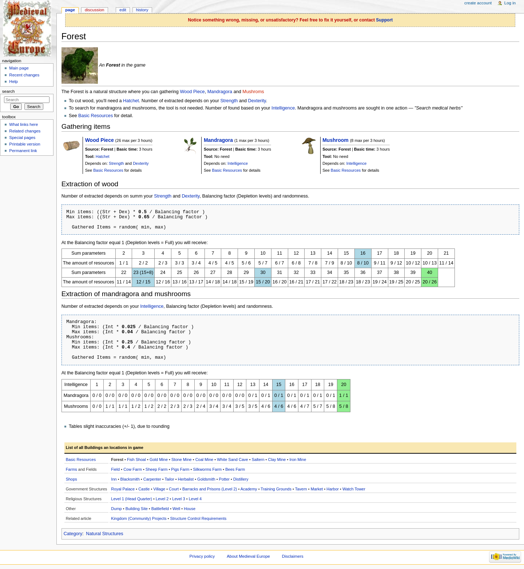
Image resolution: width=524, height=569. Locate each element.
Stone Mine (181, 459)
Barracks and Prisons (201, 489)
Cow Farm (132, 469)
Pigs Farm (180, 469)
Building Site (137, 508)
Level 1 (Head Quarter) (131, 499)
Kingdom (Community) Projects (138, 518)
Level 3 (178, 499)
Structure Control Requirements (198, 518)
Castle (144, 489)
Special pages (22, 137)
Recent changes (24, 75)
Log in (510, 3)
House (189, 508)
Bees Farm (235, 469)
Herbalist (186, 479)
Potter (224, 479)
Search (8, 91)
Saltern (258, 459)
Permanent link (23, 150)
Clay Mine (277, 459)
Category (73, 533)
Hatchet (131, 100)
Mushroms (253, 91)
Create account (478, 3)
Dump (116, 508)
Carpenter (152, 479)
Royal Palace (123, 489)
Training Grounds (276, 489)
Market (317, 489)
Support (384, 20)
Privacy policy (202, 556)
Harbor (332, 489)
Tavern (301, 489)
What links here (23, 124)
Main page (19, 68)
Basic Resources (95, 115)
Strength (229, 100)
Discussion (94, 10)
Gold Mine (159, 459)
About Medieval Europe (248, 556)
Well (176, 508)
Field (115, 469)
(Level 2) (229, 489)
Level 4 (195, 499)
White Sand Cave (232, 459)
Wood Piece (192, 91)
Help (13, 81)
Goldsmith (206, 479)
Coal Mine (204, 459)
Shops (71, 479)
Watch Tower (353, 489)
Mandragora (219, 91)
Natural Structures (104, 533)
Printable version (24, 144)
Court (174, 489)
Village (159, 489)
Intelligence (283, 108)
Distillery (241, 479)
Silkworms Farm (207, 469)
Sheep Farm (157, 469)
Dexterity (257, 100)
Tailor (169, 479)
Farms (71, 469)
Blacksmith (130, 479)
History (142, 10)
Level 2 (162, 499)
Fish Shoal (136, 459)
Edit (122, 10)
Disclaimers (292, 556)
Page (70, 10)
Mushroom (335, 140)
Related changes (24, 131)
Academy (249, 489)
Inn (113, 479)
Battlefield (160, 508)
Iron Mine (297, 459)
